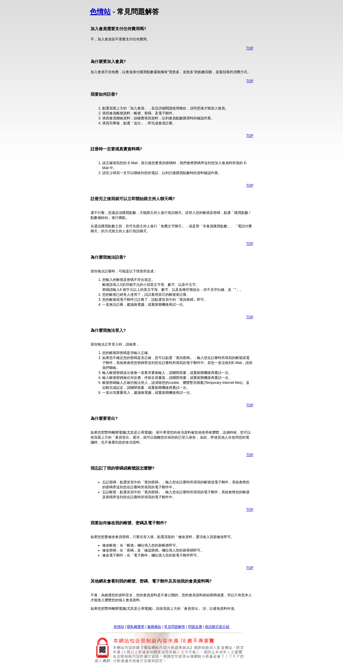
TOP (249, 48)
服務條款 (154, 627)
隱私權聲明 (135, 627)
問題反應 (195, 627)
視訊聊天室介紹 (217, 627)
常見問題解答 (174, 627)
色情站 (100, 12)
